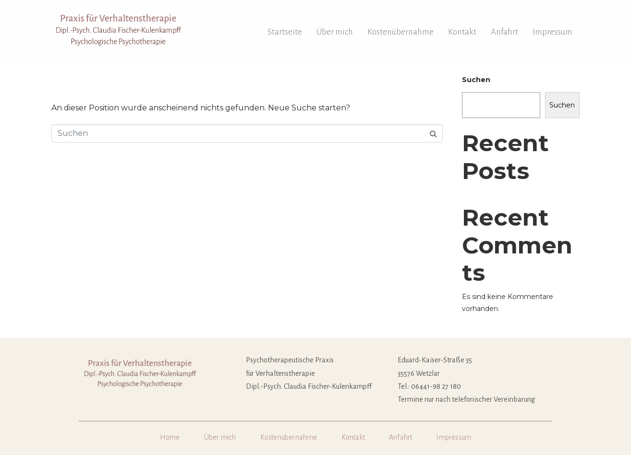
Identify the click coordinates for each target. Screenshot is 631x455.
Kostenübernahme (400, 31)
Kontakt (462, 31)
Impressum (552, 31)
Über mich (334, 31)
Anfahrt (504, 31)
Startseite (284, 31)
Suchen (476, 79)
